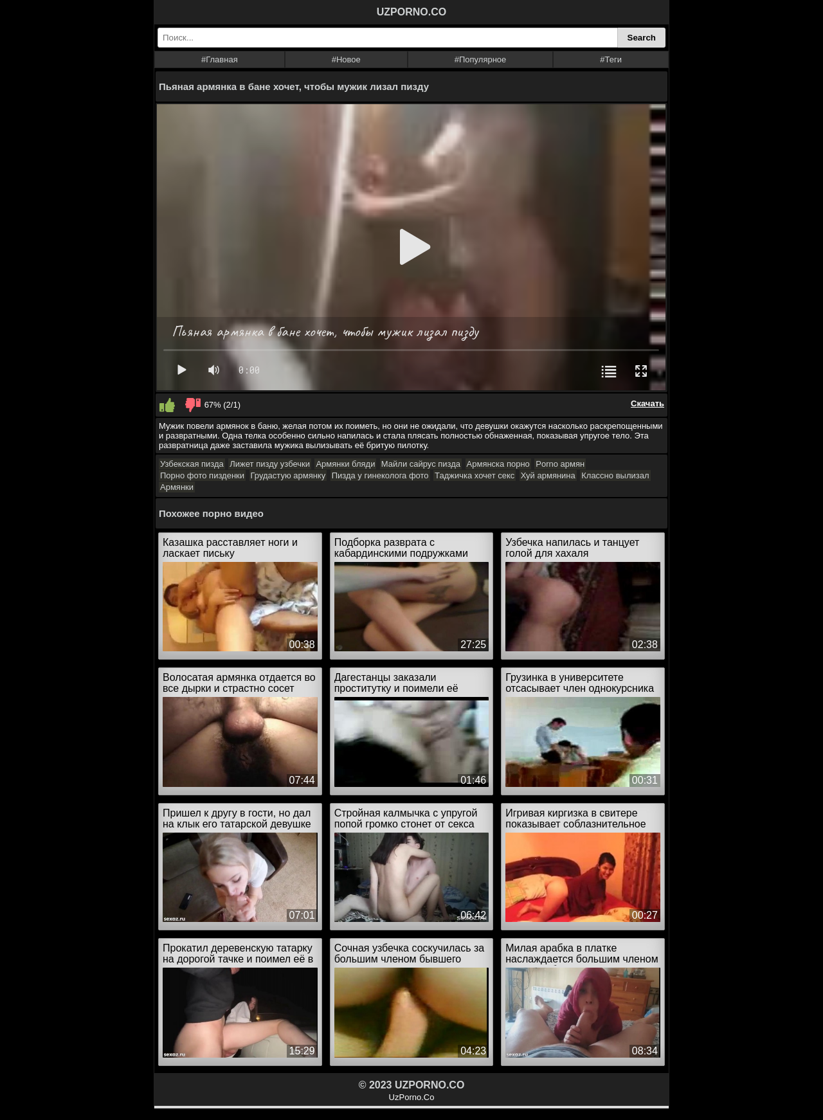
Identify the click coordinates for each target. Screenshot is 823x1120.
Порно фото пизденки (202, 475)
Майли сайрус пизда (420, 464)
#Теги (611, 59)
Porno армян (560, 464)
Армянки (177, 487)
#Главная (219, 59)
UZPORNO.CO (411, 11)
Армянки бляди (345, 464)
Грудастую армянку (288, 475)
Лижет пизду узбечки (270, 464)
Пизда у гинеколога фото (380, 475)
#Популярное (481, 59)
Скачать (647, 403)
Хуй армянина (548, 475)
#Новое (346, 59)
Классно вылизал (615, 475)
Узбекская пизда (192, 464)
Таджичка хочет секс (474, 475)
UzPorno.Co (412, 1097)
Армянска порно (498, 464)
